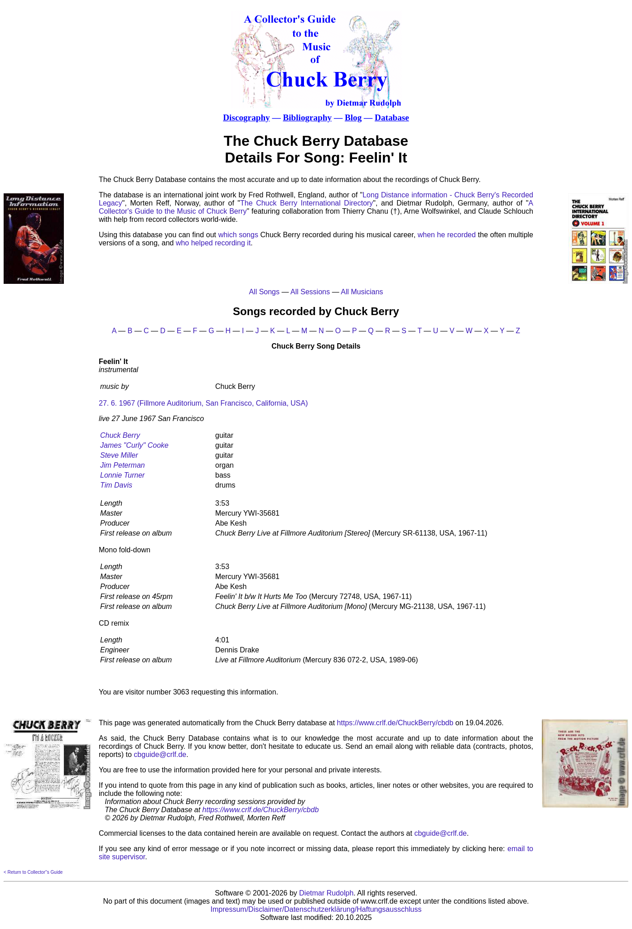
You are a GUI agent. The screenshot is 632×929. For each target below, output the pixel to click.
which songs (238, 235)
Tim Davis (116, 485)
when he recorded (447, 235)
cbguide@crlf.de (160, 754)
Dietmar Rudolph (326, 893)
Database (392, 117)
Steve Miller (119, 455)
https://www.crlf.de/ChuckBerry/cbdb (395, 723)
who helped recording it (213, 243)
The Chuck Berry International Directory (306, 203)
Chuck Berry (120, 435)
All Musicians (362, 292)
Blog (353, 117)
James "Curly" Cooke (134, 445)
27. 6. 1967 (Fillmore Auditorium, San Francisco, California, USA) (203, 403)
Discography (246, 117)
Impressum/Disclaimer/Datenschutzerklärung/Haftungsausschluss (316, 909)
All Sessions (310, 292)
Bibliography (307, 117)
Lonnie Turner (122, 475)
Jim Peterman (122, 465)
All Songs (264, 292)
